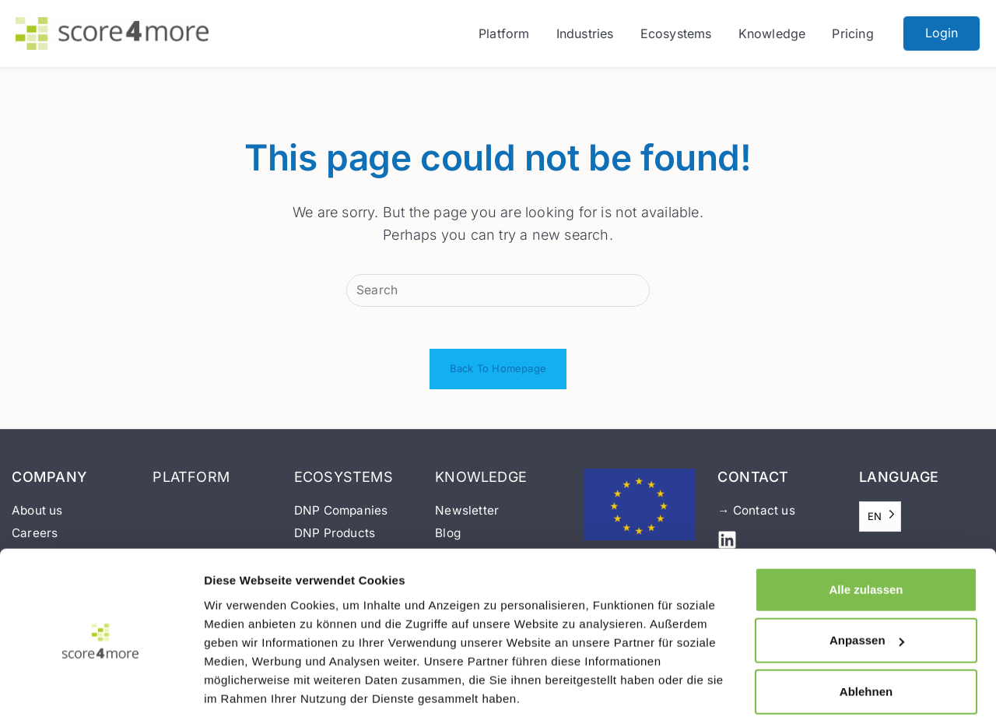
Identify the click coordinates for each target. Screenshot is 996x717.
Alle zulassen (866, 534)
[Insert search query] (498, 291)
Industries (585, 33)
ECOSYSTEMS (343, 482)
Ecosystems (676, 33)
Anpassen (866, 585)
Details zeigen (244, 687)
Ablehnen (866, 636)
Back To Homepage (498, 374)
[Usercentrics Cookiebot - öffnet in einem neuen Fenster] (101, 686)
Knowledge (772, 33)
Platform (504, 33)
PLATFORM (191, 482)
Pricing (852, 33)
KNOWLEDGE (481, 482)
